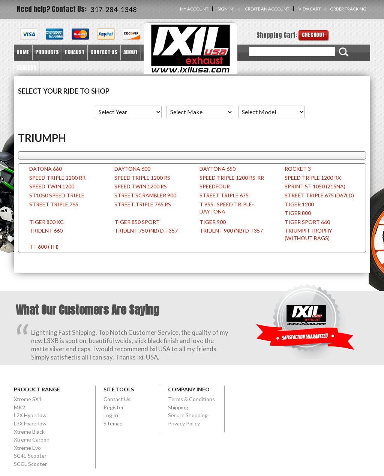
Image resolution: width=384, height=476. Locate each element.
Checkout (313, 35)
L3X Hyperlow (30, 423)
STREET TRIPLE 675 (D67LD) (319, 195)
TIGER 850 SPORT (137, 222)
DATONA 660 (45, 169)
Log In (111, 415)
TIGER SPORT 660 (307, 222)
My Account (194, 8)
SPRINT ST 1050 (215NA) (315, 186)
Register (114, 407)
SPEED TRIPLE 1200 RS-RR (232, 178)
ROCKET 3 (298, 169)
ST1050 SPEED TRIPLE (56, 195)
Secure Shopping (188, 415)
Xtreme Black (29, 431)
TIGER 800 (298, 213)
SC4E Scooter (30, 455)
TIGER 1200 (299, 204)
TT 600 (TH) (43, 246)
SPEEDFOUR (215, 186)
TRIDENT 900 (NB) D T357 (231, 230)
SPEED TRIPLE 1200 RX (313, 178)
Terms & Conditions (191, 399)
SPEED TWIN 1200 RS (140, 186)
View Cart (309, 8)
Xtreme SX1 (28, 399)
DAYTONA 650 (218, 169)
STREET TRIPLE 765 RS (142, 204)
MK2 (19, 407)
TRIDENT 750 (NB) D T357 (146, 230)
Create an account (267, 8)
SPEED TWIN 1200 (51, 186)
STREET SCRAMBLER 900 (145, 195)
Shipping (178, 407)
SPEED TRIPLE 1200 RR (57, 178)
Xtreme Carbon (32, 439)
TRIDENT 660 (46, 230)
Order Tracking (348, 8)
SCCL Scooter (30, 464)
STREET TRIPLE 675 (224, 195)
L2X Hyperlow (30, 415)
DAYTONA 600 (132, 169)
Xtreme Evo (27, 448)
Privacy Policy (184, 423)
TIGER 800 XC (46, 222)
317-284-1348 (113, 9)
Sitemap (113, 423)
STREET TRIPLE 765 (53, 204)
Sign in (225, 8)
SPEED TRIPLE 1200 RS (142, 178)
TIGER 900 (213, 222)
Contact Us (117, 399)
